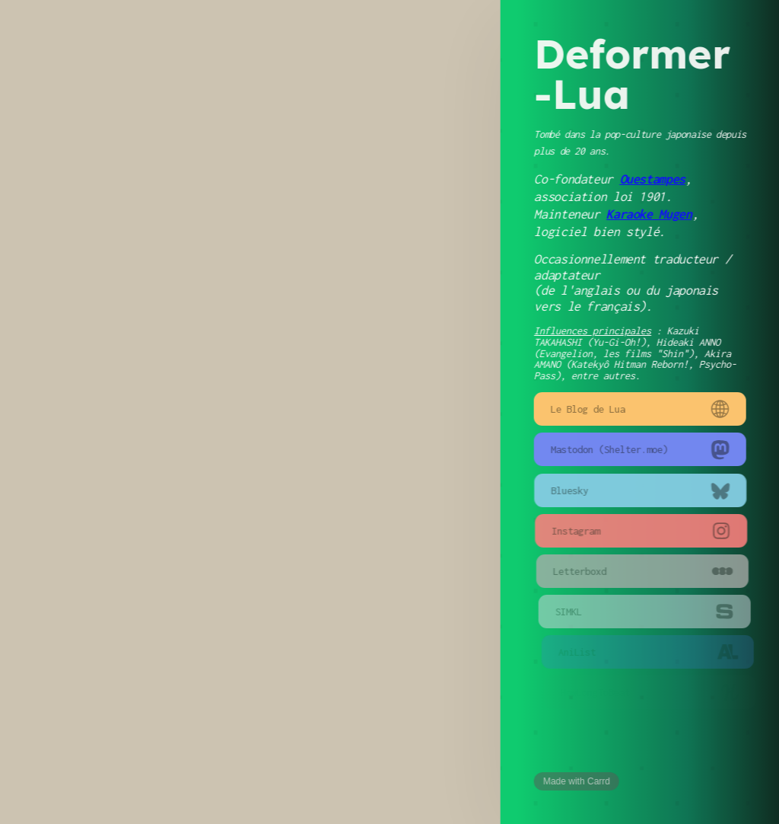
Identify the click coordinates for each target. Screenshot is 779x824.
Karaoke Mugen (649, 213)
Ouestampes (652, 178)
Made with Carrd (577, 781)
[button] (641, 409)
